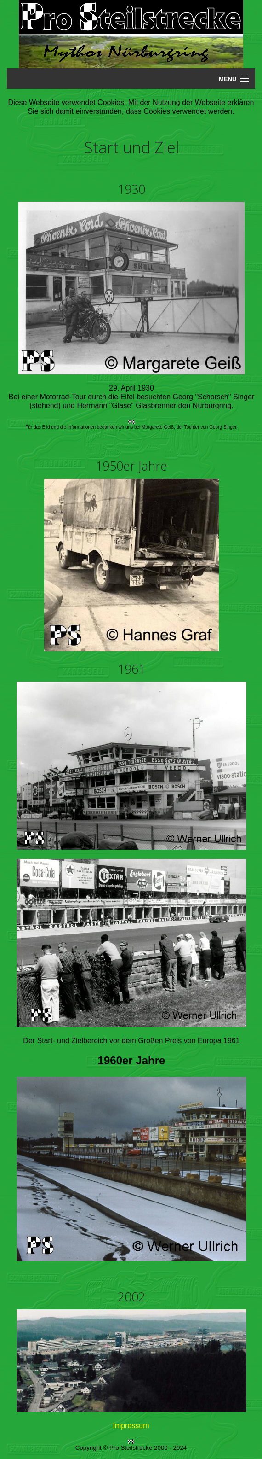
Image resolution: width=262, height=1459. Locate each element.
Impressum (131, 1426)
